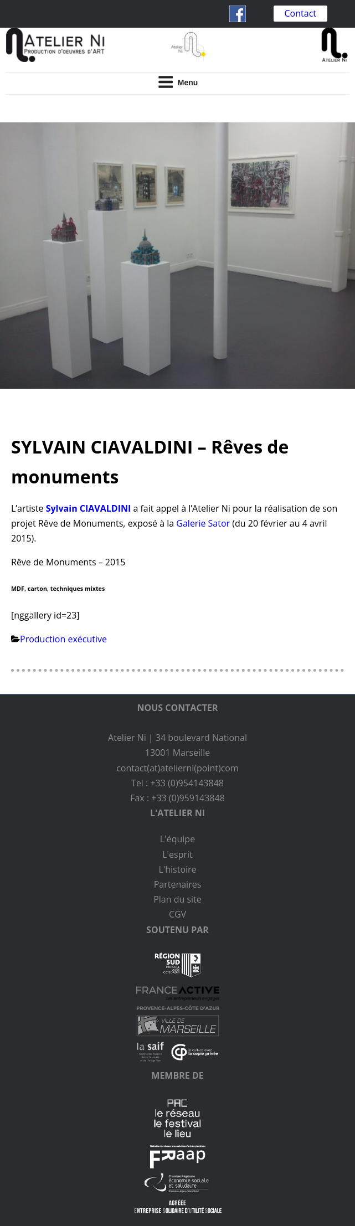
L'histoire (177, 869)
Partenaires (178, 884)
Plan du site (177, 899)
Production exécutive (63, 639)
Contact (300, 13)
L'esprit (177, 854)
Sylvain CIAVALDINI (88, 508)
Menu (177, 82)
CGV (177, 914)
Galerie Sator (203, 523)
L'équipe (177, 839)
